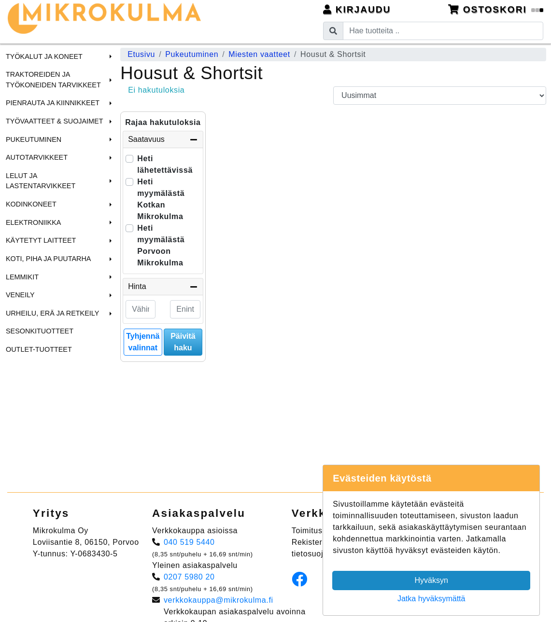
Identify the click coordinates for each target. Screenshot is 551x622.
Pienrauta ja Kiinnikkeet (52, 103)
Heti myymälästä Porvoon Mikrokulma (160, 245)
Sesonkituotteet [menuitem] (39, 331)
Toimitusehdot (317, 530)
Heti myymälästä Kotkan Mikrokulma (160, 199)
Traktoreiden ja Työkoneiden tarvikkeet (53, 79)
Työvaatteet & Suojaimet (54, 121)
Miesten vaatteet (259, 54)
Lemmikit (22, 277)
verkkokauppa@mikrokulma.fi (218, 600)
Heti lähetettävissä (165, 164)
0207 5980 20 (189, 577)
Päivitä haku (183, 342)
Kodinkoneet (31, 204)
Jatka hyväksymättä (431, 598)
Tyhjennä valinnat (142, 342)
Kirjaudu (357, 9)
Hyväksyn (431, 580)
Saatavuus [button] (163, 139)
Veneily (20, 295)
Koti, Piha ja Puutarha (48, 259)
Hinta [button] (163, 286)
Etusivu (141, 54)
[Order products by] (439, 95)
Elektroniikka (33, 222)
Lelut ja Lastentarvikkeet (40, 181)
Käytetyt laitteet (41, 240)
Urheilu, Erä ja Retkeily (52, 313)
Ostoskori (496, 9)
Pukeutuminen (33, 139)
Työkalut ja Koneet (44, 56)
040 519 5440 (189, 542)
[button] (109, 56)
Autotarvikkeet (37, 157)
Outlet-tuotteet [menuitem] (39, 349)
